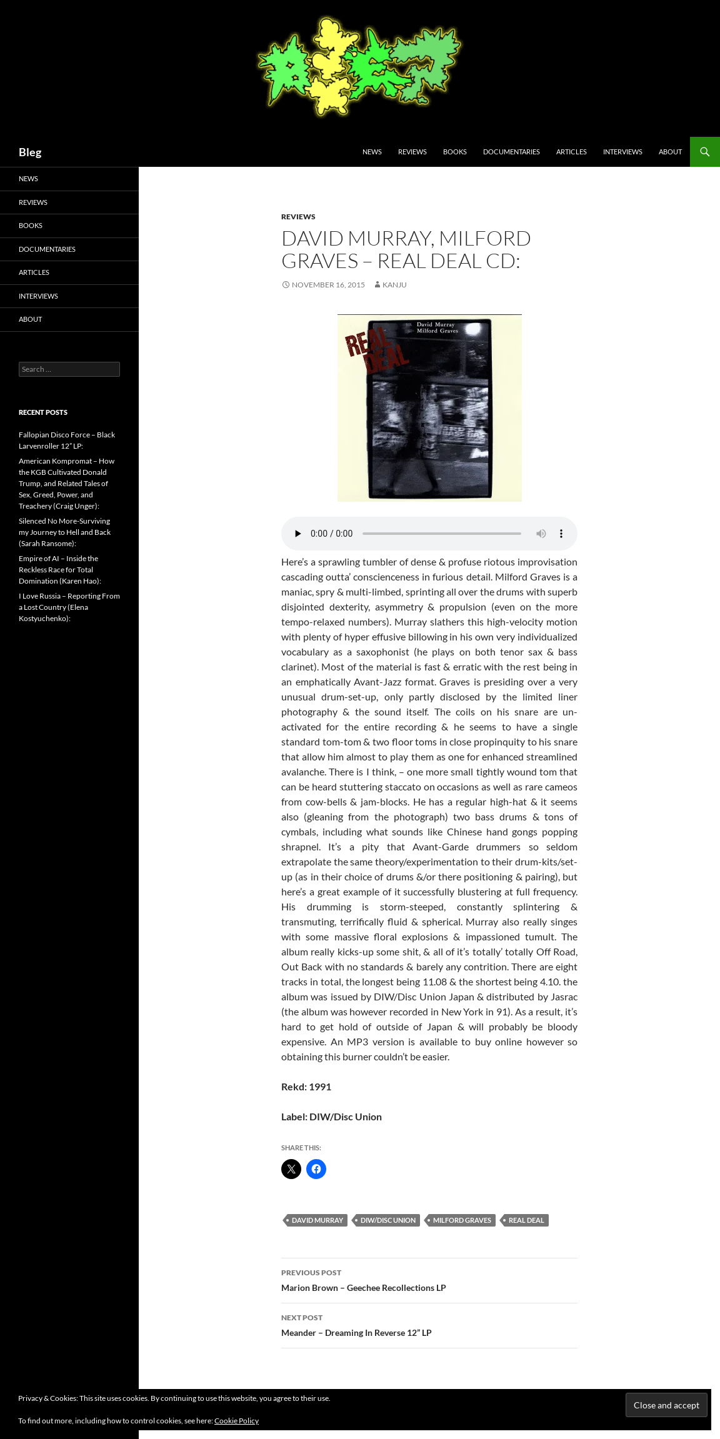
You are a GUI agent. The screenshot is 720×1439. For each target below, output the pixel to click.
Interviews (622, 151)
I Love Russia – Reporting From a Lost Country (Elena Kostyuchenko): (69, 607)
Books (455, 151)
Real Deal (526, 1220)
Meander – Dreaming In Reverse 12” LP (429, 1324)
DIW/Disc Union (388, 1220)
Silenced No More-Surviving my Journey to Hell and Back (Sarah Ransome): (65, 532)
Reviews (412, 151)
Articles (571, 151)
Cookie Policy (236, 1420)
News (372, 151)
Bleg (30, 152)
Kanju (394, 284)
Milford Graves (462, 1220)
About (670, 151)
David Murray (317, 1220)
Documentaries (511, 151)
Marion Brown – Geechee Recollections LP (429, 1279)
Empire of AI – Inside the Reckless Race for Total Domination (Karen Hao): (60, 569)
